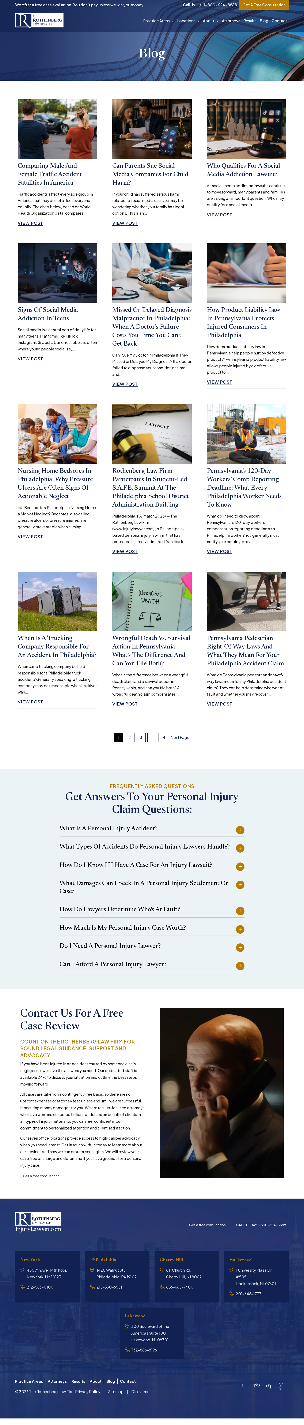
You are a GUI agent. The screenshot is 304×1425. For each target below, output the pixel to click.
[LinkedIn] (268, 1392)
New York (31, 1268)
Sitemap (116, 1397)
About (208, 20)
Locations (186, 20)
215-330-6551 (109, 1295)
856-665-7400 (179, 1295)
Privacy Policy (87, 1397)
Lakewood (137, 1324)
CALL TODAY (261, 1233)
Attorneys (231, 20)
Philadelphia (105, 1268)
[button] (173, 20)
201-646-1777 (248, 1301)
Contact (279, 20)
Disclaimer (141, 1397)
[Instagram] (245, 1392)
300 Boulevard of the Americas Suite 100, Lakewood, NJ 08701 (150, 1341)
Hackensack (243, 1268)
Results (250, 20)
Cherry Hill (173, 1268)
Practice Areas (156, 20)
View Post (32, 225)
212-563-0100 (40, 1295)
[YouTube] (280, 1394)
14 (163, 745)
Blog (264, 20)
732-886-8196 (144, 1358)
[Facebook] (257, 1392)
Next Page (180, 745)
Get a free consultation (41, 1184)
